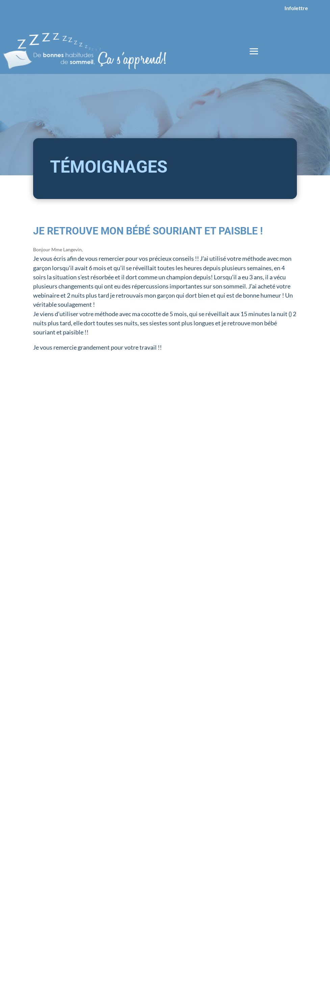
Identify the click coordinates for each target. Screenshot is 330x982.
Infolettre (296, 8)
